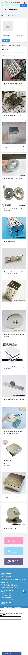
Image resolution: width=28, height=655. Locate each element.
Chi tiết (4, 45)
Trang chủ (3, 15)
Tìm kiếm (23, 5)
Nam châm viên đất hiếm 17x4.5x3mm (13, 115)
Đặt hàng (6, 40)
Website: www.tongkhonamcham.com (10, 587)
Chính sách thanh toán (6, 597)
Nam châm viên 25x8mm (9, 241)
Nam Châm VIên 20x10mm (10, 528)
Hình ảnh (11, 45)
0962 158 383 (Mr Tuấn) (14, 1)
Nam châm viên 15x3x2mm (10, 304)
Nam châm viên (10, 9)
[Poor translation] (4, 615)
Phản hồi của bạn (10, 653)
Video (18, 45)
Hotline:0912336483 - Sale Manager (9, 585)
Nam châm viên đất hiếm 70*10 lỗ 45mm (13, 178)
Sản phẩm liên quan (10, 56)
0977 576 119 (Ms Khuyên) (14, 2)
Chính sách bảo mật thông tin (7, 599)
